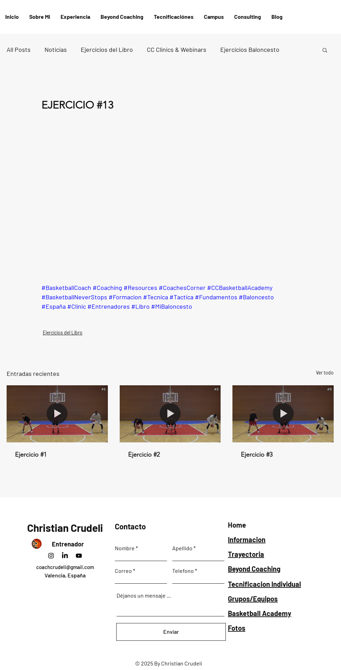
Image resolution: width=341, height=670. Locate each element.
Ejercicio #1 (31, 454)
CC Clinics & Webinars (176, 49)
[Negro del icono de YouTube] (78, 555)
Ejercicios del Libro (107, 49)
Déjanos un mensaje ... (144, 595)
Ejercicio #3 (256, 454)
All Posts (19, 49)
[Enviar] (171, 632)
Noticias (56, 49)
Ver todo (325, 373)
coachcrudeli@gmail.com (65, 567)
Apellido (182, 548)
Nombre (125, 548)
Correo (123, 571)
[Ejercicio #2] (170, 413)
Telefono (183, 571)
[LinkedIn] (65, 555)
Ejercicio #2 (144, 454)
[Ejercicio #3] (283, 413)
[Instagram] (51, 555)
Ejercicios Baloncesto (249, 49)
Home (237, 525)
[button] (174, 16)
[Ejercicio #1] (57, 413)
